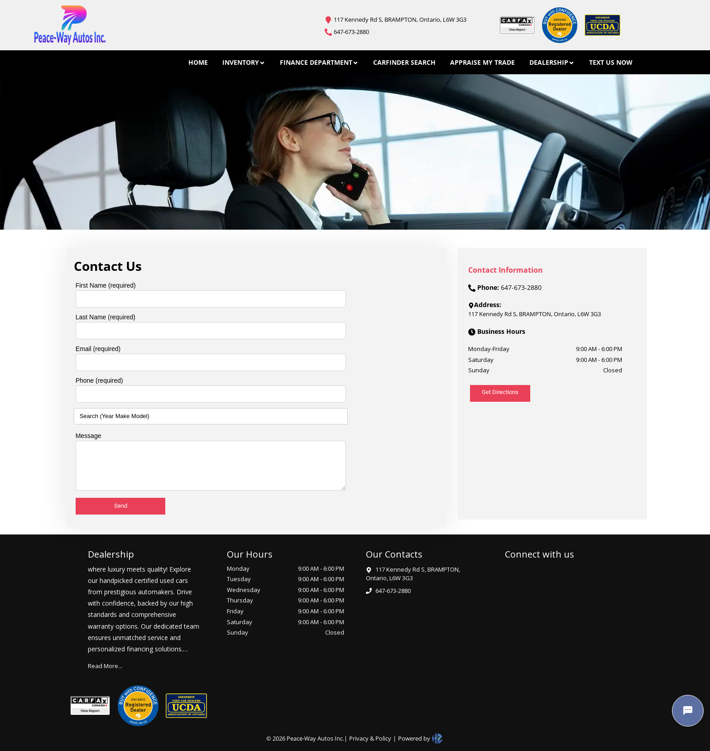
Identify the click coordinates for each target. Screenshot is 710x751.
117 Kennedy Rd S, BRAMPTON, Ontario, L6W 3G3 (400, 19)
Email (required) (98, 348)
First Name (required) (106, 285)
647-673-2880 (351, 32)
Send (120, 505)
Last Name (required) (105, 317)
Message (88, 435)
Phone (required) (99, 380)
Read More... (105, 666)
